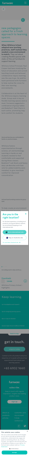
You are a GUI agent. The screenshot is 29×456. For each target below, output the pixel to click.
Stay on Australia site (14, 238)
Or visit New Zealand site (11, 242)
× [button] (27, 431)
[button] (14, 449)
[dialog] (14, 443)
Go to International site (14, 232)
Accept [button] (14, 452)
